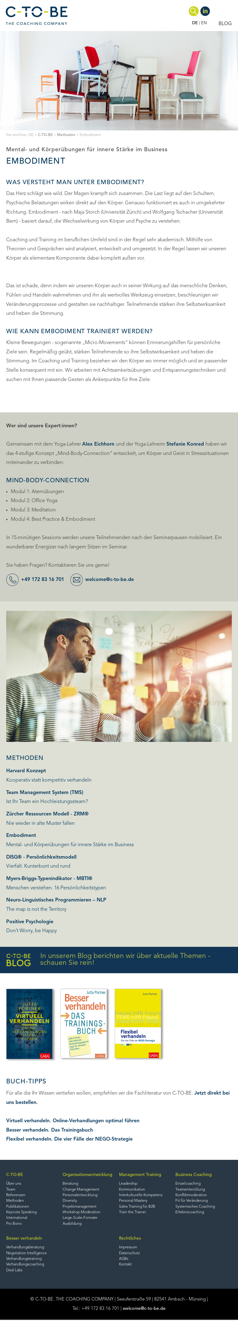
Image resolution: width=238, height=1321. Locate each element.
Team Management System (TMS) (44, 792)
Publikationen (17, 1207)
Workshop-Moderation (82, 1213)
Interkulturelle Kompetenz (141, 1195)
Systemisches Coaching (195, 1207)
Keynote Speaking (21, 1213)
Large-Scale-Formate (80, 1218)
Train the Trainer (132, 1213)
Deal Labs (14, 1271)
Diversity (70, 1201)
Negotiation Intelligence (27, 1254)
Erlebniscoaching (190, 1213)
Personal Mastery (133, 1201)
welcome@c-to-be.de (113, 579)
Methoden (66, 135)
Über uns (13, 1184)
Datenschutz (129, 1254)
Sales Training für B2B (137, 1207)
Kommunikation (132, 1190)
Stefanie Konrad (185, 444)
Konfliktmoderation (191, 1195)
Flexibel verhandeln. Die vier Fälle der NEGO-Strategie (69, 1139)
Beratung (70, 1184)
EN (204, 23)
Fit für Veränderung (191, 1201)
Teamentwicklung (190, 1190)
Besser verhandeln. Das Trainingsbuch (49, 1130)
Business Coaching (193, 1175)
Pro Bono (14, 1224)
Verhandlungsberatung (25, 1248)
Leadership (128, 1184)
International (16, 1218)
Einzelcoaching (188, 1184)
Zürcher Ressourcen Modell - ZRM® (47, 814)
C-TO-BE (45, 135)
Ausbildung (72, 1224)
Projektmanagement (80, 1207)
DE (195, 23)
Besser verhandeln (24, 1239)
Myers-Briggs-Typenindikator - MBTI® (49, 878)
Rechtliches (130, 1239)
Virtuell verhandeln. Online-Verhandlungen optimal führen (72, 1121)
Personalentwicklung (80, 1195)
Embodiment (21, 835)
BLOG (225, 23)
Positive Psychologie (29, 921)
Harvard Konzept (26, 771)
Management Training (140, 1175)
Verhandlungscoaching (25, 1265)
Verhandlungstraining (24, 1260)
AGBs (124, 1260)
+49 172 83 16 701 (44, 579)
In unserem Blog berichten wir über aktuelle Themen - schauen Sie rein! (108, 960)
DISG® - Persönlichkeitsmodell (41, 857)
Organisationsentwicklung (87, 1175)
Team (10, 1190)
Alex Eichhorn (99, 444)
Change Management (81, 1190)
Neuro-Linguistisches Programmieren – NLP (56, 900)
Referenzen (15, 1195)
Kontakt (125, 1265)
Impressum (128, 1248)
